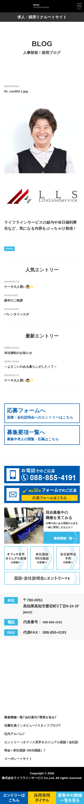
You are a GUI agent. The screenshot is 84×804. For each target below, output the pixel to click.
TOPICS (9, 248)
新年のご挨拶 (15, 300)
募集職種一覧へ (62, 544)
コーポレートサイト (21, 764)
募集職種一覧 (15, 723)
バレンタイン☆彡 (19, 314)
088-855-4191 (54, 628)
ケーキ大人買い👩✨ (22, 286)
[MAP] (28, 618)
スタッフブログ (57, 731)
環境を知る (54, 723)
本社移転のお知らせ (21, 353)
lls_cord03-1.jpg (18, 91)
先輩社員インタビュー (23, 731)
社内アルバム (15, 740)
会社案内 (36, 723)
